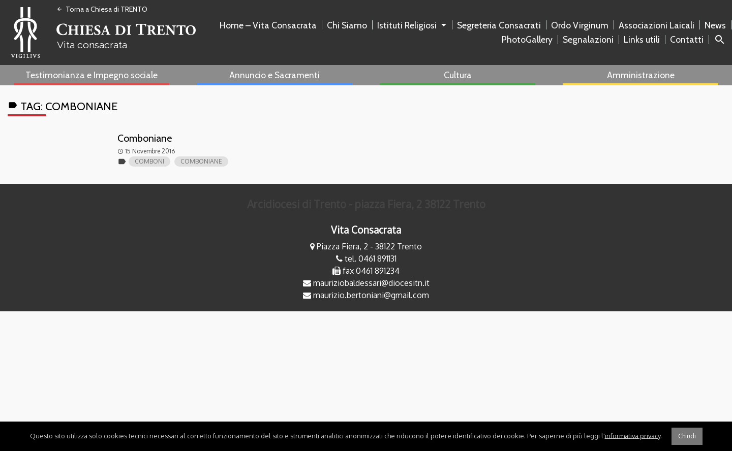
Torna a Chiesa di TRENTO (101, 9)
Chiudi (687, 436)
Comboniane (144, 138)
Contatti (687, 39)
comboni (149, 161)
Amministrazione (641, 75)
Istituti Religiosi (407, 25)
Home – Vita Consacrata (268, 25)
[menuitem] (270, 25)
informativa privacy (632, 435)
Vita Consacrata (366, 229)
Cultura (458, 75)
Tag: (66, 106)
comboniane (201, 161)
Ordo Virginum (579, 25)
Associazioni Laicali (656, 25)
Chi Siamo (347, 25)
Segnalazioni (588, 39)
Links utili (642, 39)
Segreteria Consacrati (499, 25)
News (715, 25)
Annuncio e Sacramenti (274, 75)
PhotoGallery (527, 39)
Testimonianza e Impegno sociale (91, 75)
